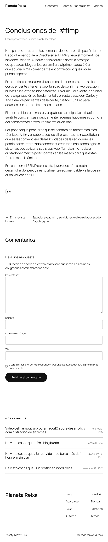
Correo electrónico (16, 333)
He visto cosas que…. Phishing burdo (32, 443)
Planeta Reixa (15, 5)
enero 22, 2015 (97, 430)
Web (7, 349)
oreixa (20, 39)
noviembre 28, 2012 (92, 468)
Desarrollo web (36, 39)
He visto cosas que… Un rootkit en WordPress (38, 468)
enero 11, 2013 (95, 442)
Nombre (10, 317)
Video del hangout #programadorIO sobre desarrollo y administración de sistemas (45, 430)
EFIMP (62, 55)
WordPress (97, 534)
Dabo (9, 55)
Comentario (12, 275)
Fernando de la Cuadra (33, 55)
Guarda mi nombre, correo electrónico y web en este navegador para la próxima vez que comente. (53, 366)
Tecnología (50, 39)
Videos (98, 6)
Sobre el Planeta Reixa (76, 6)
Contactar (51, 6)
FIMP (9, 191)
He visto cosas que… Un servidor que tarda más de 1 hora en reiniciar (43, 455)
